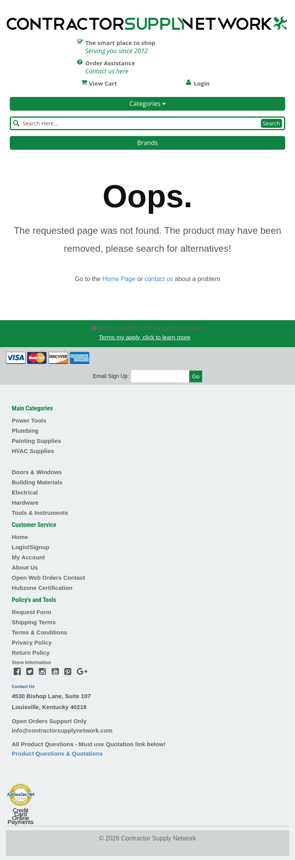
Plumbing (25, 430)
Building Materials (37, 482)
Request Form (31, 612)
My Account (28, 557)
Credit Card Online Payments (20, 816)
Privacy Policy (32, 642)
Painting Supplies (36, 440)
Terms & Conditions (39, 632)
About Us (25, 567)
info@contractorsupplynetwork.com (62, 730)
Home (20, 537)
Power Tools (29, 420)
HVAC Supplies (33, 451)
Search (271, 123)
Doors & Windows (37, 472)
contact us (159, 279)
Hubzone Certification (42, 587)
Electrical (25, 492)
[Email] (160, 376)
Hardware (25, 502)
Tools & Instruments (40, 512)
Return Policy (31, 652)
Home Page (119, 279)
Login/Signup (30, 547)
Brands (147, 142)
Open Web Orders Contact (48, 577)
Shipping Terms (34, 622)
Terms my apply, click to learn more (144, 337)
